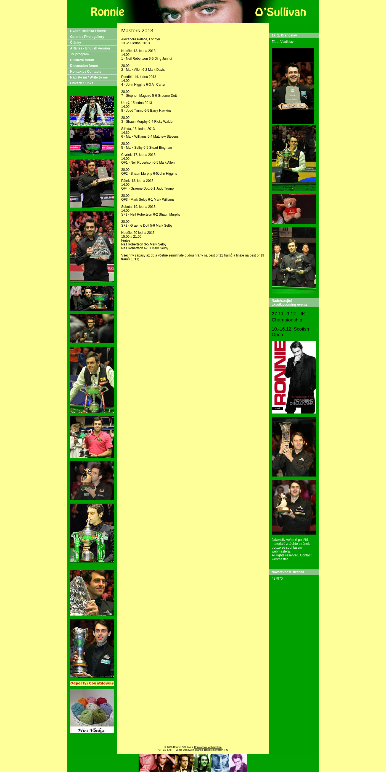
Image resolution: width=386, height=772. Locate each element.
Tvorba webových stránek (189, 750)
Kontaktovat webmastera (207, 747)
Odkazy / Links (81, 83)
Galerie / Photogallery (87, 37)
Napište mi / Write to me (89, 77)
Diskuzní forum (82, 60)
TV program (79, 54)
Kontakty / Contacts (85, 72)
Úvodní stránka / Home (88, 31)
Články (75, 43)
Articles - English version (90, 48)
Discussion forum (84, 66)
